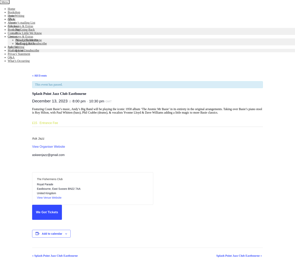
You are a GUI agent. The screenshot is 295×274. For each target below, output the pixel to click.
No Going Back (25, 29)
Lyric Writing (16, 15)
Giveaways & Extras (20, 26)
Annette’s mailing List (21, 22)
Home (11, 8)
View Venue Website (49, 197)
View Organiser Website (48, 146)
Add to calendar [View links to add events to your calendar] (52, 233)
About (11, 19)
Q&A (11, 57)
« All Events (39, 75)
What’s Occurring (19, 60)
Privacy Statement (19, 54)
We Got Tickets (47, 212)
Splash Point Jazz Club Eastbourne (55, 255)
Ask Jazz (13, 26)
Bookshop (14, 12)
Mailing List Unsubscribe (23, 50)
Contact (12, 33)
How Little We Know (28, 33)
